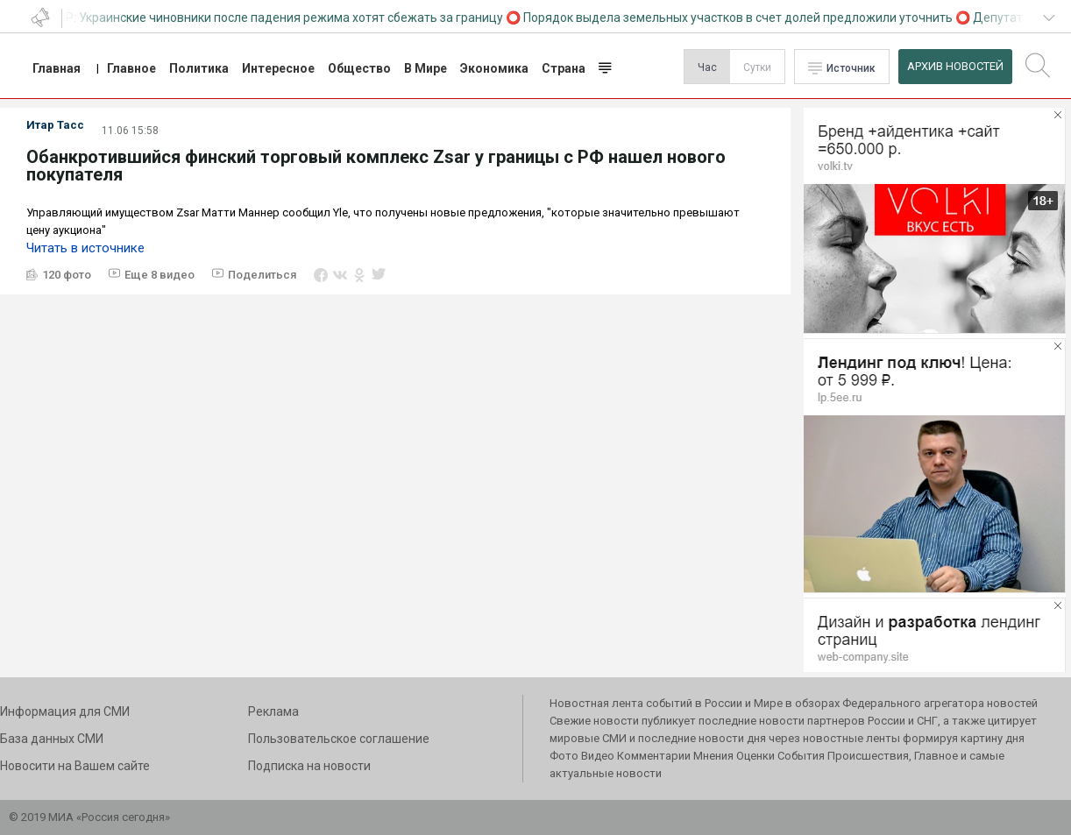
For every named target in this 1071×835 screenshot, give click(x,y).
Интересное (278, 68)
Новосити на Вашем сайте (75, 766)
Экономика (494, 68)
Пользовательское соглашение (338, 739)
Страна (563, 68)
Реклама (273, 711)
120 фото (66, 274)
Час (707, 67)
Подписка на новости (309, 766)
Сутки (757, 67)
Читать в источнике (85, 248)
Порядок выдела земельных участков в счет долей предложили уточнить (741, 18)
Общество (359, 68)
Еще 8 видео (159, 274)
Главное (131, 68)
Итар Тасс (55, 124)
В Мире (425, 68)
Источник (851, 68)
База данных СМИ (51, 739)
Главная (56, 68)
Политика (199, 68)
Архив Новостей (955, 66)
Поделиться (262, 274)
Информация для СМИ (65, 711)
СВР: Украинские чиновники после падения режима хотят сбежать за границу (280, 18)
